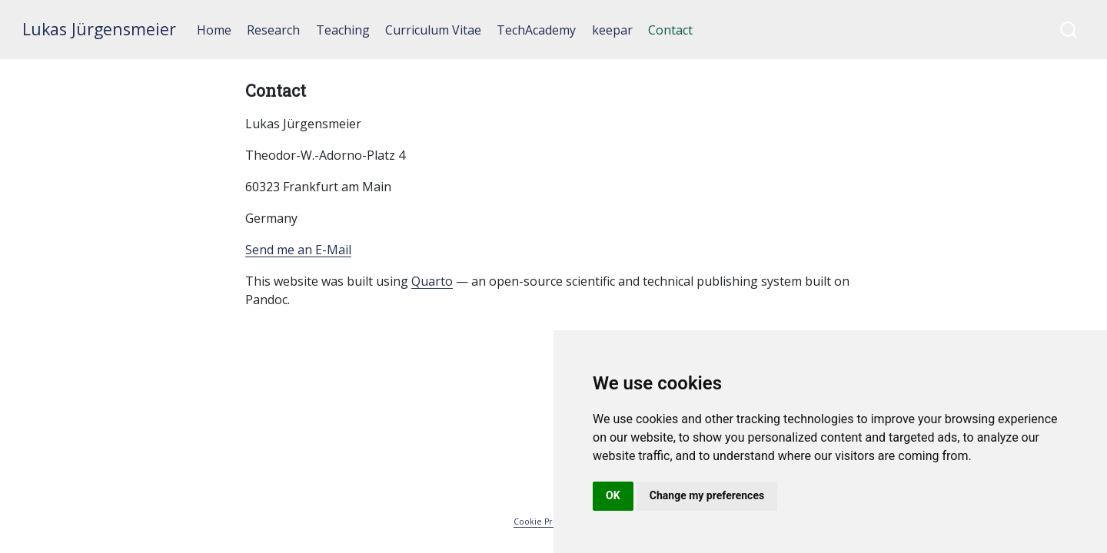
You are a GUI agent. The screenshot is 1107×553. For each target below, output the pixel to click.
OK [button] (613, 495)
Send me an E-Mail (298, 249)
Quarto (432, 281)
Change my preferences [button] (707, 495)
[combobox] (1069, 29)
